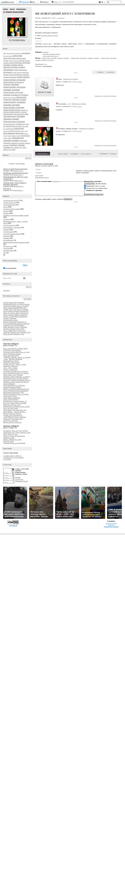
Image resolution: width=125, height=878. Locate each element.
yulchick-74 (24, 315)
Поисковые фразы (21, 481)
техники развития (9, 203)
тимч (22, 334)
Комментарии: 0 (18, 171)
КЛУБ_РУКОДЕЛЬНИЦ (11, 391)
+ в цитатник (60, 18)
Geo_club (6, 408)
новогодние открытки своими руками (14, 98)
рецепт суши (24, 131)
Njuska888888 (18, 308)
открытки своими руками (11, 234)
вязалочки (6, 387)
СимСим (6, 332)
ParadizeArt (7, 431)
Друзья (12, 9)
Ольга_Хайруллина (10, 331)
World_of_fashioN (15, 414)
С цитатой (105, 96)
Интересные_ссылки (10, 401)
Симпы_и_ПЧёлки (22, 394)
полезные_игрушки (9, 371)
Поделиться (110, 72)
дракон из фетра (14, 60)
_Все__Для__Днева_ (10, 368)
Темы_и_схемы (21, 364)
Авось (56, 2)
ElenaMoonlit (7, 304)
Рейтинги (45, 2)
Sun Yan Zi (7, 189)
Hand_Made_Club (9, 410)
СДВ (22, 392)
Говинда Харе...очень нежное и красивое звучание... (14, 183)
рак (11, 131)
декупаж (17, 55)
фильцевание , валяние (11, 227)
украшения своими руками (13, 139)
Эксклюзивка (16, 350)
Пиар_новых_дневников (11, 398)
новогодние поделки (13, 107)
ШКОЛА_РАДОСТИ (10, 389)
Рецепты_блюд (8, 441)
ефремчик (16, 334)
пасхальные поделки (14, 121)
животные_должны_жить (11, 405)
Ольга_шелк (21, 331)
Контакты (111, 525)
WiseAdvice (21, 436)
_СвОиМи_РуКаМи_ (10, 357)
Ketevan (27, 304)
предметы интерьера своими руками (16, 215)
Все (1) (28, 287)
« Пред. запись (63, 153)
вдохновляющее (9, 205)
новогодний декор (11, 110)
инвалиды (22, 70)
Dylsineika (20, 302)
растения (16, 131)
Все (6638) (27, 299)
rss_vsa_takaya (18, 457)
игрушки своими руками (11, 209)
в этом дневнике (10, 268)
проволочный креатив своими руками (16, 242)
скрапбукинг (25, 136)
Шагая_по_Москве (24, 357)
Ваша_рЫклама (8, 356)
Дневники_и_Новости (22, 377)
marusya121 (24, 313)
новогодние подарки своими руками (14, 103)
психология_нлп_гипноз (11, 432)
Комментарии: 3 (19, 186)
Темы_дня (15, 431)
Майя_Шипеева (8, 327)
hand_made (14, 408)
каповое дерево (16, 72)
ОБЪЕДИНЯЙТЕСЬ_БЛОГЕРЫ (14, 385)
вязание (6, 213)
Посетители (19, 479)
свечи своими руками (14, 136)
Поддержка (100, 2)
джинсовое (21, 58)
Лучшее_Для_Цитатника (11, 415)
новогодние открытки (9, 97)
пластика (6, 248)
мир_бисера (24, 378)
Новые (113, 153)
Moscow (6, 414)
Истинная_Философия (11, 352)
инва (16, 70)
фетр (12, 147)
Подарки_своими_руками (68, 128)
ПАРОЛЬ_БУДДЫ (17, 349)
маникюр (13, 77)
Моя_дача (6, 349)
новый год (24, 110)
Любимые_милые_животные (13, 382)
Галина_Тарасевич (9, 318)
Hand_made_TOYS (9, 375)
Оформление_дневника (11, 406)
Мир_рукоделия (22, 371)
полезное (6, 219)
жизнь (20, 65)
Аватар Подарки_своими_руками (16, 26)
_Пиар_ (5, 359)
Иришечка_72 (21, 322)
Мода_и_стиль (24, 352)
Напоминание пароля (42, 177)
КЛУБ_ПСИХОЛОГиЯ (10, 399)
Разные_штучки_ (9, 364)
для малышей (8, 232)
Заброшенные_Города (11, 361)
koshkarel (16, 311)
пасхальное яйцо (21, 114)
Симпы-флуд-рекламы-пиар (13, 419)
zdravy (5, 354)
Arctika (5, 302)
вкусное (6, 211)
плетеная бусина (9, 124)
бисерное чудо (8, 246)
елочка (22, 61)
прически (19, 128)
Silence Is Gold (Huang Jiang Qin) (15, 169)
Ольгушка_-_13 (64, 104)
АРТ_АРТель (23, 431)
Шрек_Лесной (8, 334)
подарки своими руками (49, 35)
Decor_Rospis (25, 406)
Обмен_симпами (20, 403)
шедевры (6, 290)
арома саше (18, 53)
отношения (23, 112)
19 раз (45, 64)
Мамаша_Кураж (8, 438)
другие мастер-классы (11, 200)
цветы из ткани (9, 150)
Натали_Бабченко (20, 327)
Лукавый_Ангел (8, 325)
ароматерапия (8, 251)
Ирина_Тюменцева (9, 322)
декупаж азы (9, 58)
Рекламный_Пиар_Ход (11, 378)
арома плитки (10, 53)
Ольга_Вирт (20, 329)
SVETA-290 (12, 309)
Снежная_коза (15, 332)
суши (5, 138)
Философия (7, 392)
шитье (5, 207)
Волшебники (24, 391)
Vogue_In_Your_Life (10, 436)
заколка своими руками (14, 67)
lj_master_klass (8, 456)
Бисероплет (16, 392)
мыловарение (8, 240)
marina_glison (15, 313)
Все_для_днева (8, 403)
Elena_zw (15, 304)
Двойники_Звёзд (9, 377)
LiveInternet (8, 2)
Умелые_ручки (25, 432)
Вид (103, 3)
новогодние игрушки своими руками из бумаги (15, 93)
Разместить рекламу (111, 526)
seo (4, 53)
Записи (5, 9)
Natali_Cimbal (8, 308)
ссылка (79, 81)
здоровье (8, 69)
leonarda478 (24, 311)
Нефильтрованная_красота (20, 380)
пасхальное (8, 114)
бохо (4, 56)
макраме (6, 236)
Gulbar (21, 304)
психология (6, 131)
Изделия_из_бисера (21, 373)
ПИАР (17, 356)
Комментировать (43, 153)
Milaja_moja (16, 306)
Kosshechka (7, 306)
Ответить (98, 96)
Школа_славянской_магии (12, 440)
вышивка (6, 238)
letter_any (6, 313)
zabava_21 (7, 317)
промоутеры (47, 44)
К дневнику (74, 153)
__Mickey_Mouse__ (19, 412)
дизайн (5, 61)
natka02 (17, 315)
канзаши (7, 72)
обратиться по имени (70, 79)
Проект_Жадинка (20, 417)
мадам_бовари (16, 387)
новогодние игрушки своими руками (14, 88)
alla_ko (19, 309)
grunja (5, 311)
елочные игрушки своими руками (16, 64)
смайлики (56, 181)
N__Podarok (24, 306)
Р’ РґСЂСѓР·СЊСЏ (18, 40)
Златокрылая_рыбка (10, 320)
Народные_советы (14, 354)
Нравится (101, 72)
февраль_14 (22, 401)
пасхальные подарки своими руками (14, 117)
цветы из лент (20, 147)
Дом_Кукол (7, 380)
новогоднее (23, 77)
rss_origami (7, 459)
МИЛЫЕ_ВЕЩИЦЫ (15, 359)
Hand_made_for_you (10, 434)
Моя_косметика (8, 373)
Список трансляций (10, 453)
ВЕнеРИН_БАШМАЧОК (19, 317)
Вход (33, 2)
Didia (15, 302)
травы (9, 138)
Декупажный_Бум (23, 389)
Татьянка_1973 (25, 332)
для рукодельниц (9, 225)
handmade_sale (21, 410)
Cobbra (10, 302)
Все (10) (28, 158)
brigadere (25, 309)
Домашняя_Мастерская (11, 363)
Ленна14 (27, 324)
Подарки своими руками (4, 12)
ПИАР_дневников (9, 394)
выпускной (9, 56)
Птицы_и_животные (10, 370)
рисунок (19, 133)
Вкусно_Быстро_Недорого (12, 422)
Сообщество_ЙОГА (10, 396)
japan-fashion (7, 412)
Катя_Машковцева (9, 324)
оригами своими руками (11, 112)
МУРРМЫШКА (19, 325)
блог (4, 253)
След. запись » (86, 153)
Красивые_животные (10, 366)
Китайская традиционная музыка (15, 173)
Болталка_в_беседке (10, 421)
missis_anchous (8, 315)
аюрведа (26, 53)
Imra (60, 79)
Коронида (20, 324)
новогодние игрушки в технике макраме (13, 83)
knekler (10, 311)
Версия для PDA (111, 523)
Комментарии (21, 9)
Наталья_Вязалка (9, 329)
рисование (9, 133)
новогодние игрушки (14, 79)
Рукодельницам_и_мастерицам (14, 443)
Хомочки (20, 375)
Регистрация (25, 2)
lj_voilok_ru (18, 456)
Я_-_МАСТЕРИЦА (13, 416)
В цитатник (112, 96)
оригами (6, 230)
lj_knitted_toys (8, 457)
